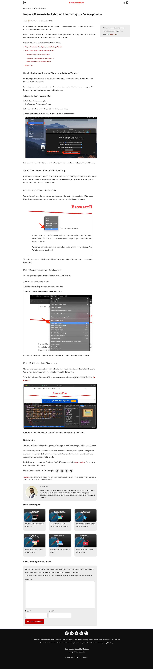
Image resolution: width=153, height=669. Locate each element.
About (66, 649)
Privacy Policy (113, 34)
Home (25, 8)
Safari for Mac (41, 8)
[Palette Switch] (127, 2)
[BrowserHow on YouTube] (72, 633)
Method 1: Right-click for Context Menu (38, 54)
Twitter (89, 495)
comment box (80, 462)
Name (28, 611)
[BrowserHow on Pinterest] (76, 633)
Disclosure (27, 477)
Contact (71, 649)
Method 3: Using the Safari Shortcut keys (39, 61)
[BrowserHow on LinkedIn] (81, 633)
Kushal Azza (34, 21)
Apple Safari (32, 8)
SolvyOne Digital (80, 652)
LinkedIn (43, 497)
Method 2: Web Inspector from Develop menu (40, 58)
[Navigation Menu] (25, 2)
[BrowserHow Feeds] (86, 633)
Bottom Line (29, 65)
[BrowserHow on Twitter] (67, 633)
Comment (29, 579)
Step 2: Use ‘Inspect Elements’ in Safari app (39, 50)
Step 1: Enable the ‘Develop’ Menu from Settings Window (43, 47)
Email (51, 611)
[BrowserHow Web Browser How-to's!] (76, 2)
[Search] (124, 2)
